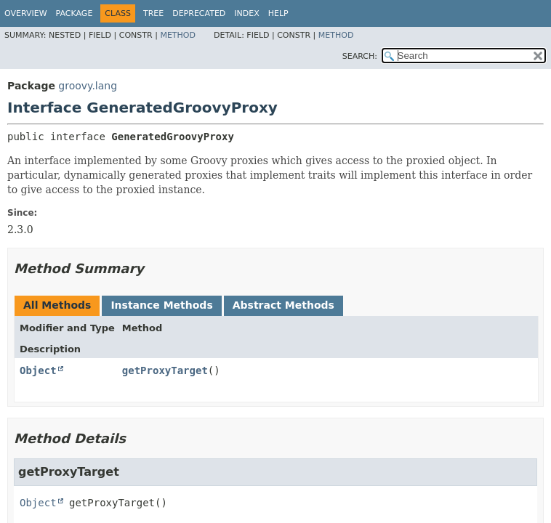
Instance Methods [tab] (161, 305)
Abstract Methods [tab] (283, 305)
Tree (153, 13)
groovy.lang (87, 86)
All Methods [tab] (57, 305)
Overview (25, 13)
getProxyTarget (165, 370)
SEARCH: (359, 56)
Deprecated (198, 13)
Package (74, 13)
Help (278, 13)
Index (246, 13)
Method (178, 35)
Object (38, 370)
